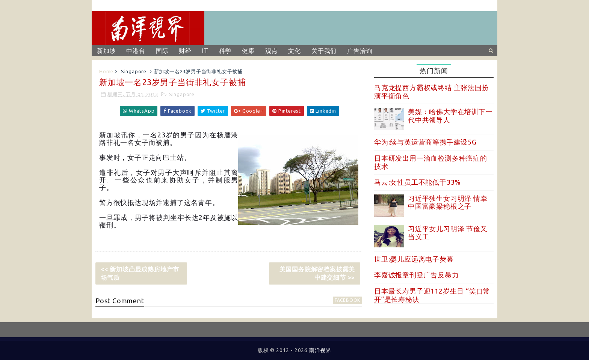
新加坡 (106, 50)
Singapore (133, 71)
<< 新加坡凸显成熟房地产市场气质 (140, 273)
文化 (294, 50)
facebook (347, 300)
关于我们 (324, 50)
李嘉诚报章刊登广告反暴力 (416, 275)
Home (106, 71)
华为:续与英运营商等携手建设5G (425, 142)
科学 (225, 50)
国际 (162, 50)
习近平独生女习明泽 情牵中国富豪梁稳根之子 (448, 202)
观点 (271, 50)
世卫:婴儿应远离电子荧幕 (414, 259)
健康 (248, 50)
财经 (185, 50)
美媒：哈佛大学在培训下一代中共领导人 (450, 116)
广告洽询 (359, 50)
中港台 (135, 50)
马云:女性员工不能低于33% (417, 182)
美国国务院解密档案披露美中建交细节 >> (317, 273)
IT (205, 50)
